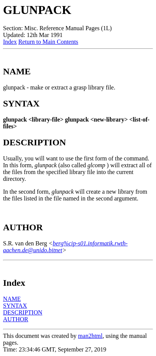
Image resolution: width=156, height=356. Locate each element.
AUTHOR (15, 319)
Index (10, 42)
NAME (12, 299)
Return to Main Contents (48, 42)
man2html (90, 336)
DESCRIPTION (22, 312)
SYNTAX (15, 305)
